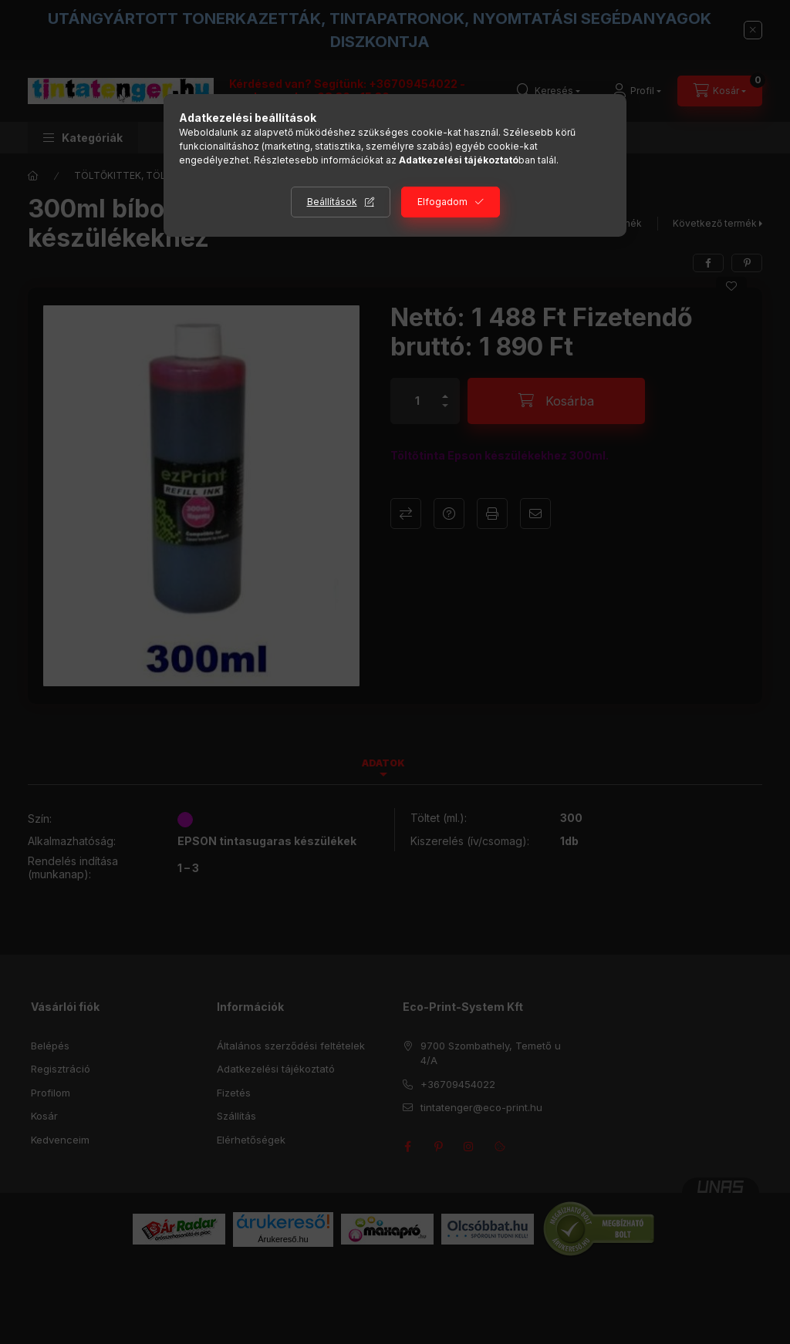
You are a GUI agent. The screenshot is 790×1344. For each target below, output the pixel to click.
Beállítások (332, 201)
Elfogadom (442, 201)
